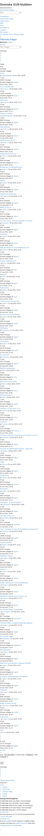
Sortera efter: (25, 755)
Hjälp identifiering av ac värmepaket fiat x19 (14, 247)
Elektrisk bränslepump (7, 368)
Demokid (5, 223)
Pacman (5, 424)
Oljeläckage (4, 328)
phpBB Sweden (21, 823)
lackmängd (3, 234)
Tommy (4, 250)
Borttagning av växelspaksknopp (11, 167)
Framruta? (3, 422)
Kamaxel (3, 569)
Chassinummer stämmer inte (9, 301)
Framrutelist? (4, 341)
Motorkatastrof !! (5, 650)
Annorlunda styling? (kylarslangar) (11, 609)
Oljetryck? (3, 274)
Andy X (5, 89)
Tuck (15, 297)
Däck (1, 730)
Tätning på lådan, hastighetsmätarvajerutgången (16, 623)
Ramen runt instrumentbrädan (10, 314)
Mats (3, 276)
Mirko (4, 384)
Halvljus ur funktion (6, 113)
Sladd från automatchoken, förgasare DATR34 (15, 663)
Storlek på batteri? (6, 395)
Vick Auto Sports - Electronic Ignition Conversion (16, 221)
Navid (4, 410)
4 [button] (0, 60)
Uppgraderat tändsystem (8, 194)
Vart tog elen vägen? (7, 636)
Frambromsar (4, 475)
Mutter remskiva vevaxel (8, 703)
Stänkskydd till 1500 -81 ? (8, 154)
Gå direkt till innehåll (7, 10)
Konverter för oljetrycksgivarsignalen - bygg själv (16, 448)
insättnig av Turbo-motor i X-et (10, 408)
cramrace (5, 357)
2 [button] (0, 55)
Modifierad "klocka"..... (7, 556)
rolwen (4, 209)
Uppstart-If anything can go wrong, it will (13, 596)
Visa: (8, 755)
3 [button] (0, 57)
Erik (4, 263)
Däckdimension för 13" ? (8, 140)
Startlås (2, 180)
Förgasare (3, 690)
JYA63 (16, 712)
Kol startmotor (4, 355)
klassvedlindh (6, 75)
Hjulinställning (4, 127)
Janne (4, 464)
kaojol (4, 183)
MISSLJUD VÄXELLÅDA (8, 381)
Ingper (10, 42)
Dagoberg (5, 330)
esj (4, 732)
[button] (0, 62)
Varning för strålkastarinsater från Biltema (14, 676)
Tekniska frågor (8, 39)
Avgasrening (4, 717)
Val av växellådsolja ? (7, 87)
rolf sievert (6, 504)
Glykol (2, 73)
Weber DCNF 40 (5, 207)
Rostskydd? (4, 489)
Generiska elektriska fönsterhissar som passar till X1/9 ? (18, 435)
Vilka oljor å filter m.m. (7, 515)
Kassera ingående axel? (8, 261)
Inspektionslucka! (6, 542)
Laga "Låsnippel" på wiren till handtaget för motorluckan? (19, 529)
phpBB (8, 821)
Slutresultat (4, 100)
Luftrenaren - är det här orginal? (10, 502)
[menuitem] (6, 19)
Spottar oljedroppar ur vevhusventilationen (14, 583)
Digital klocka (4, 288)
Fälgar (2, 462)
